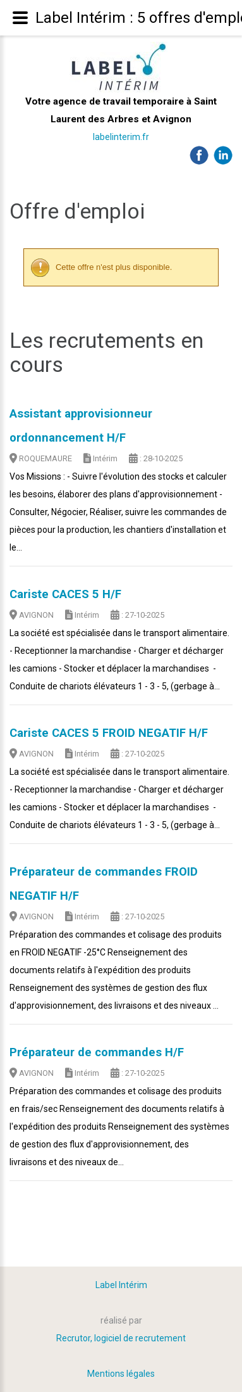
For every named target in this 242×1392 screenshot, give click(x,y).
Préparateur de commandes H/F (96, 1052)
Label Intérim (121, 1285)
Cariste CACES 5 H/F (65, 594)
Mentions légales (121, 1374)
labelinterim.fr (121, 137)
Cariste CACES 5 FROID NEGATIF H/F (108, 733)
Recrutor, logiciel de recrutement (121, 1338)
